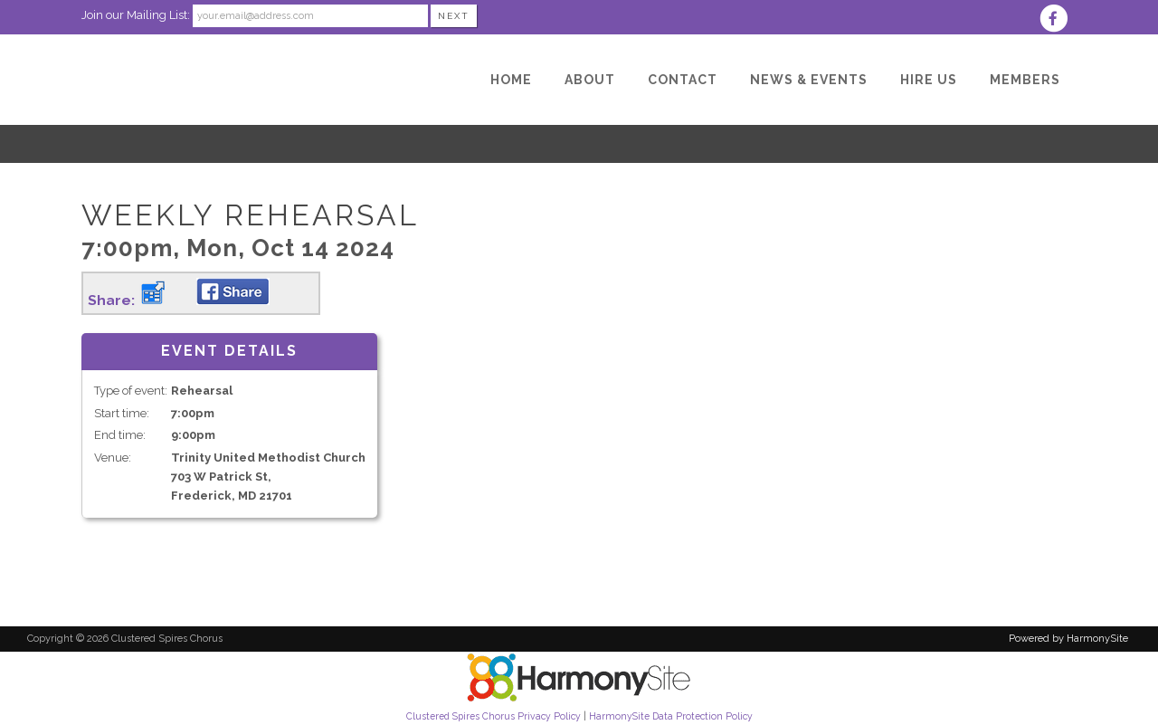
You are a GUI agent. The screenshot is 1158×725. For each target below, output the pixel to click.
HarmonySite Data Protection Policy (671, 716)
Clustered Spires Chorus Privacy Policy (493, 716)
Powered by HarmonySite (1068, 638)
